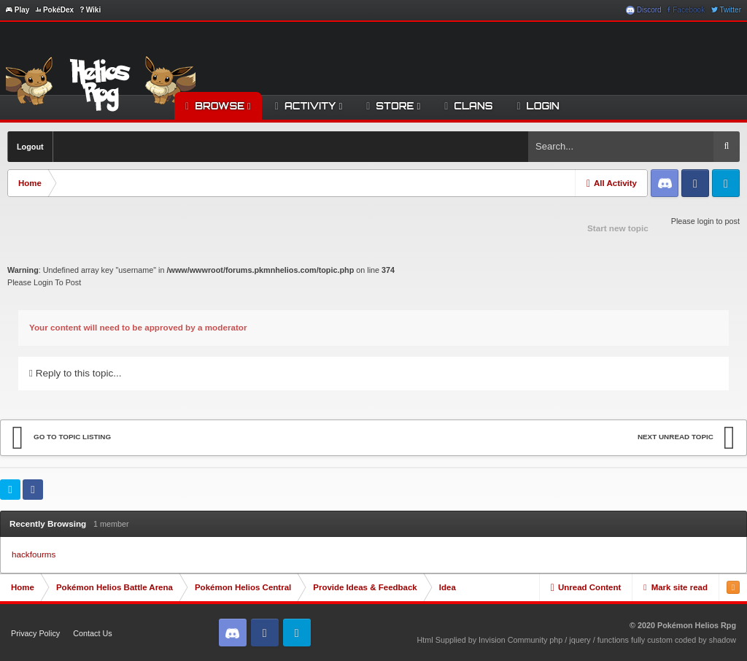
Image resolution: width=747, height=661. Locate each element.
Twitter (726, 10)
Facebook (686, 10)
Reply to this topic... (75, 373)
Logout (30, 146)
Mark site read (675, 587)
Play (17, 10)
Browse (221, 106)
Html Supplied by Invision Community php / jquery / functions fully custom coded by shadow (576, 639)
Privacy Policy (35, 633)
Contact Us (92, 633)
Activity (312, 106)
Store (396, 106)
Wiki (90, 10)
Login (542, 106)
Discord (644, 10)
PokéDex (55, 10)
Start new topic (618, 228)
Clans (471, 106)
